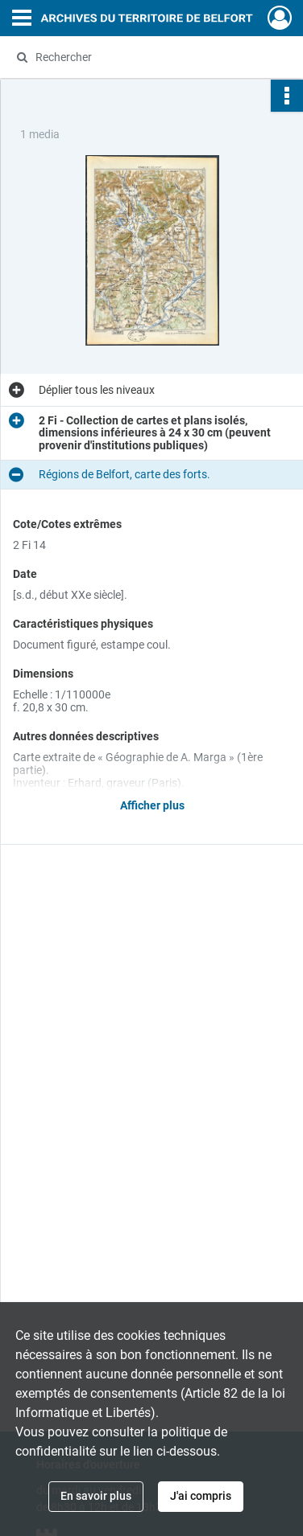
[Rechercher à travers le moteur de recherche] (149, 57)
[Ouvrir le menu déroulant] (21, 19)
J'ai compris (200, 1495)
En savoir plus (95, 1495)
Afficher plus (152, 805)
